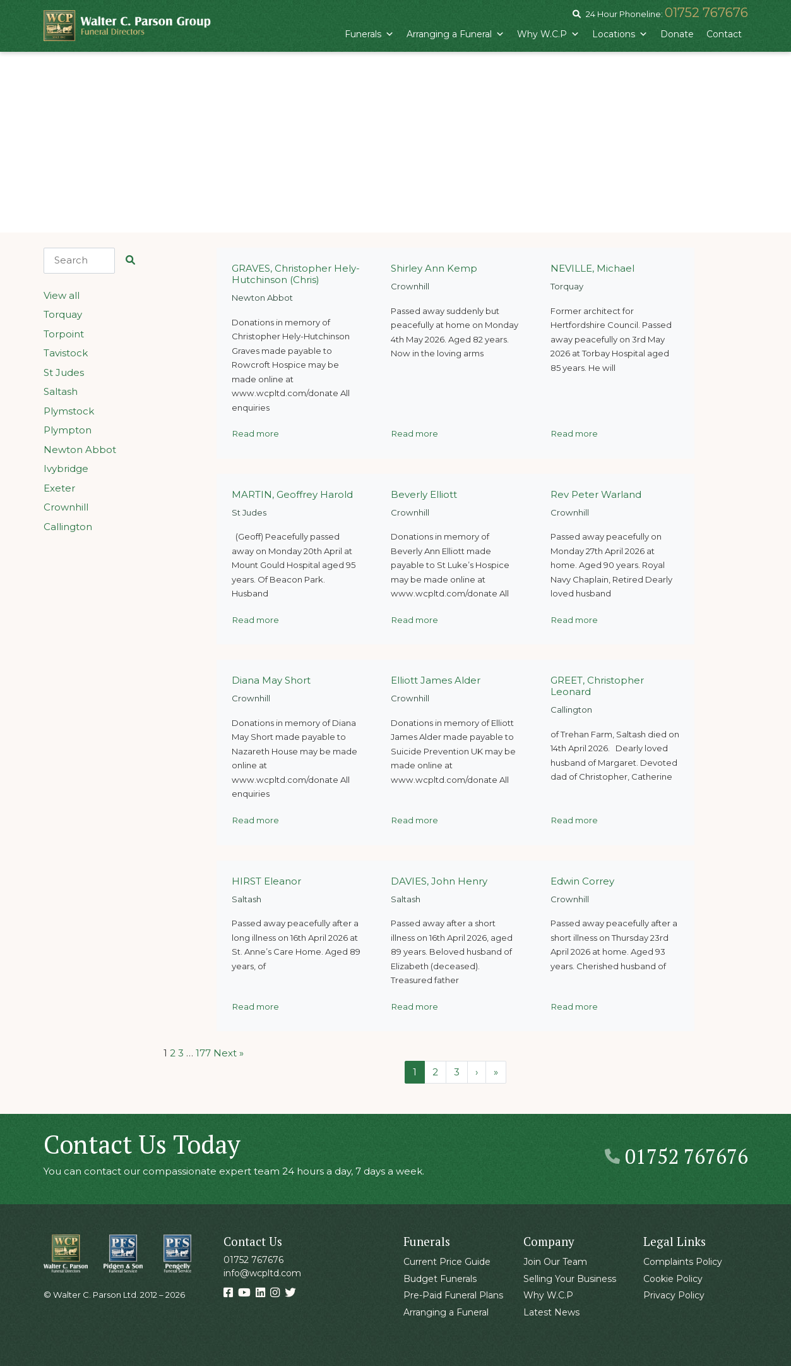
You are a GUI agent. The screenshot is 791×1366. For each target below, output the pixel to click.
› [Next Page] (476, 1072)
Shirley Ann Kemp (434, 268)
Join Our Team (555, 1261)
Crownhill (66, 507)
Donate (677, 34)
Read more (255, 433)
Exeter (59, 488)
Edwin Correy (582, 881)
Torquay (63, 314)
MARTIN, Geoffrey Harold (292, 494)
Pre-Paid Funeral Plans (453, 1295)
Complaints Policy (682, 1261)
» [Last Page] (496, 1072)
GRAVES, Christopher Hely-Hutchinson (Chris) (296, 274)
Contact (724, 34)
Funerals (369, 34)
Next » (228, 1053)
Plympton (68, 430)
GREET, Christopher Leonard (597, 686)
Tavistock (66, 353)
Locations (620, 34)
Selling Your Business (569, 1278)
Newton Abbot (80, 450)
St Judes (64, 372)
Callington (68, 527)
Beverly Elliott (424, 494)
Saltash (61, 391)
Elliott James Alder (435, 680)
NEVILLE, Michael (592, 268)
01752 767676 (706, 12)
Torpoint (64, 334)
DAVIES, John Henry (439, 881)
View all (62, 295)
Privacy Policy (674, 1295)
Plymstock (69, 411)
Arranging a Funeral (455, 34)
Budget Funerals (440, 1278)
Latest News (551, 1312)
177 (203, 1053)
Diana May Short (271, 680)
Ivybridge (66, 468)
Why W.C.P (548, 34)
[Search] (79, 261)
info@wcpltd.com (262, 1273)
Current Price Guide (447, 1261)
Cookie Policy (673, 1278)
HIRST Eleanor (266, 881)
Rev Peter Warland (595, 494)
